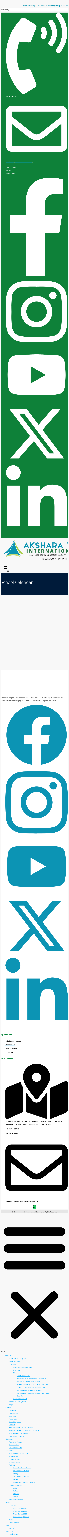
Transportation (14, 1462)
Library (15, 1474)
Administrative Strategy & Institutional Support (33, 1393)
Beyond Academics (15, 1485)
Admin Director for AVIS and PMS (29, 1381)
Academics (8, 1407)
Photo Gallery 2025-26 (21, 1511)
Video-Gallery (14, 1522)
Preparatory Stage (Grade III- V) (20, 1433)
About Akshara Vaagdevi (17, 1358)
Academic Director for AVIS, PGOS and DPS (32, 1384)
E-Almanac (12, 1410)
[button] (5, 567)
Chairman (16, 1370)
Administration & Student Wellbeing (29, 1390)
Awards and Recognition (17, 1402)
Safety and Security (16, 1499)
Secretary (20, 1396)
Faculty (15, 1479)
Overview (12, 1416)
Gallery (7, 1502)
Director (16, 1373)
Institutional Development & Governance (31, 1379)
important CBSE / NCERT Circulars (21, 1427)
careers (7, 1525)
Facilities (12, 1465)
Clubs (15, 1488)
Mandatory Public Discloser (18, 1453)
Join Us (11, 1528)
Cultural (15, 1491)
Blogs (11, 1404)
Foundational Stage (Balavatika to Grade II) (24, 1430)
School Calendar (14, 1459)
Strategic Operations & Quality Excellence (32, 1387)
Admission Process (16, 1442)
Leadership (13, 1364)
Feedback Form (14, 1534)
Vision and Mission (15, 1361)
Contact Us (9, 1531)
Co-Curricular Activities (21, 1471)
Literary (16, 1494)
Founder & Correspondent (22, 1367)
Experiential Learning (16, 1436)
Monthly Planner (14, 1413)
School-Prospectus (15, 1448)
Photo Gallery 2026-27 (21, 1508)
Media (11, 1520)
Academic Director (23, 1376)
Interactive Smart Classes (22, 1468)
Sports (15, 1497)
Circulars (12, 1425)
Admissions (9, 1439)
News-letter (13, 1419)
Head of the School (20, 1399)
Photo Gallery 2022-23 (21, 1517)
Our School (9, 1451)
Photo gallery (14, 1505)
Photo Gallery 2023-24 (21, 1514)
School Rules (13, 1456)
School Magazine (15, 1422)
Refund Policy (14, 1445)
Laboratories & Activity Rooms (24, 1482)
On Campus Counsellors (21, 1476)
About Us (8, 1356)
